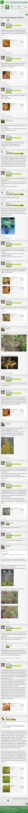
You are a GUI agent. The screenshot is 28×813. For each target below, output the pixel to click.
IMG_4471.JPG (13, 767)
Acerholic (8, 23)
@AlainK (3, 178)
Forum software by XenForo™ (10, 808)
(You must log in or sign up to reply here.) (20, 798)
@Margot (3, 540)
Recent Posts (3, 11)
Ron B (7, 644)
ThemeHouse (16, 809)
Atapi (4, 52)
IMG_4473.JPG (13, 785)
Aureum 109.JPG (14, 508)
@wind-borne (4, 383)
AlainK (8, 52)
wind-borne (8, 328)
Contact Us (23, 807)
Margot (4, 116)
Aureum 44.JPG (14, 71)
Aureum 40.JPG (14, 40)
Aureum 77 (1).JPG (14, 286)
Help (27, 807)
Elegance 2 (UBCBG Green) (5, 807)
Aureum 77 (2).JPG (14, 277)
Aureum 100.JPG (14, 409)
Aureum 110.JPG (14, 703)
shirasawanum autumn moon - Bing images (10, 658)
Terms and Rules (24, 808)
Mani (4, 373)
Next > (19, 20)
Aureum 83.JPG (14, 314)
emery (7, 717)
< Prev (2, 20)
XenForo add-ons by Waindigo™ (10, 811)
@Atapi (3, 142)
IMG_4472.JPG (13, 776)
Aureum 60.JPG (14, 103)
